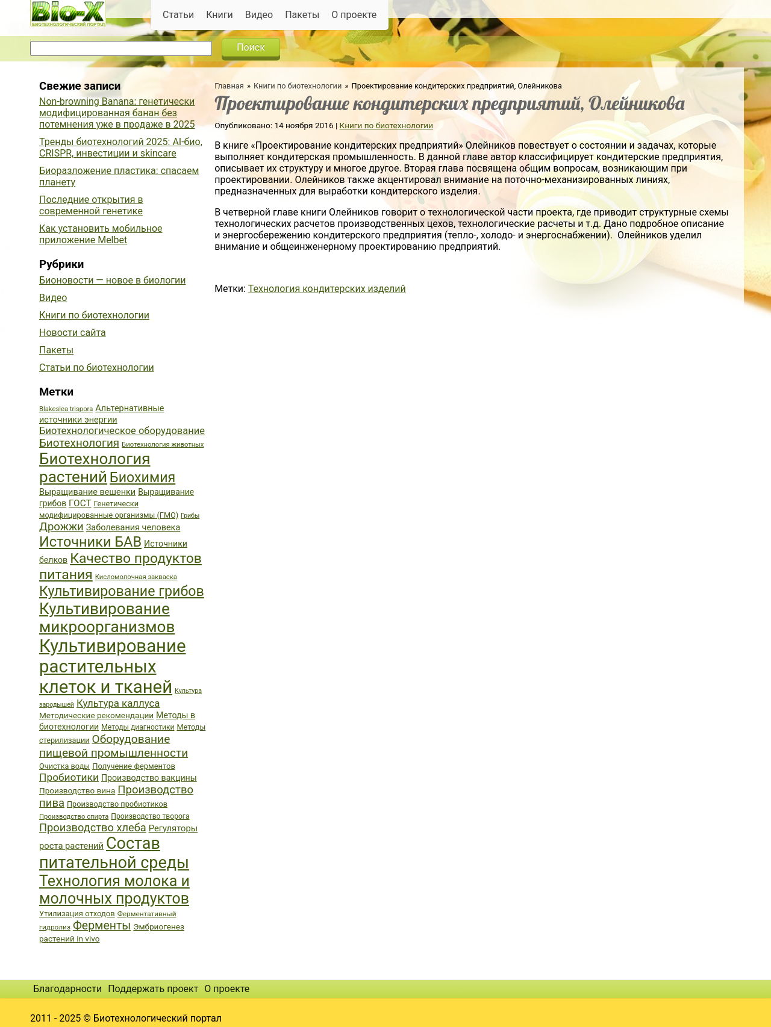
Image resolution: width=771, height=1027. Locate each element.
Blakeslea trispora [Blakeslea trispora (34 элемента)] (66, 409)
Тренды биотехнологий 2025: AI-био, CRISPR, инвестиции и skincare (120, 147)
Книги (219, 14)
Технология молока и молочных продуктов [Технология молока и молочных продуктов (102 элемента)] (114, 889)
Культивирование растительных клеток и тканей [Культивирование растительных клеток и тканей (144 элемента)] (112, 666)
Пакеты (302, 14)
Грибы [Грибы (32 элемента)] (190, 516)
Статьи (178, 14)
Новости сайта (72, 332)
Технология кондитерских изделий (327, 288)
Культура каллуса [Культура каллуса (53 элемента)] (118, 703)
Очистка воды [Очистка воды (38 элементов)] (64, 766)
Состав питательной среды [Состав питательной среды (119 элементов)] (114, 853)
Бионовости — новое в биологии (112, 280)
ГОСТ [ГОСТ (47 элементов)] (80, 503)
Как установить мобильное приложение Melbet (101, 234)
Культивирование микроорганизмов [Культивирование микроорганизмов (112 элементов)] (107, 618)
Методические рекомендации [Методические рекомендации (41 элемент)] (96, 715)
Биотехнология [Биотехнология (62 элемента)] (79, 443)
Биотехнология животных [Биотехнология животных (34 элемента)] (163, 444)
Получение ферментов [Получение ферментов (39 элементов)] (133, 766)
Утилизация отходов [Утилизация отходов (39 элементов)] (77, 913)
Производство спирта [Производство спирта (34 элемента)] (73, 817)
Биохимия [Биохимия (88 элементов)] (142, 477)
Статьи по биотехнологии (96, 367)
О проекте (353, 14)
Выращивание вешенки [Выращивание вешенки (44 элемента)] (87, 492)
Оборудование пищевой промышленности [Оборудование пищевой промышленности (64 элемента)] (113, 746)
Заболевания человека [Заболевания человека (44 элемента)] (133, 528)
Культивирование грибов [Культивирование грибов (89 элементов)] (121, 591)
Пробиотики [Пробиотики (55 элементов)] (69, 777)
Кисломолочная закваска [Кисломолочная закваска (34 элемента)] (136, 577)
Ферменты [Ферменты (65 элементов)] (102, 925)
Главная (229, 85)
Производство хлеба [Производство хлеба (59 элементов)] (92, 827)
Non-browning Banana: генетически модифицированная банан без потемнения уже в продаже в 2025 (117, 113)
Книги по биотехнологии (298, 85)
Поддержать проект (153, 988)
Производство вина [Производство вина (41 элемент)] (77, 790)
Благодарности (67, 988)
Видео (259, 14)
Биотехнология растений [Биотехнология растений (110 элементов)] (95, 468)
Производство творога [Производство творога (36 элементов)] (150, 816)
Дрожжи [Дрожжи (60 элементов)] (61, 526)
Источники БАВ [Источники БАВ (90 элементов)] (90, 541)
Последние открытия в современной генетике (91, 205)
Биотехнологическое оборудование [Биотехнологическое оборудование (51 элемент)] (122, 430)
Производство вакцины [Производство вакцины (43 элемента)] (149, 778)
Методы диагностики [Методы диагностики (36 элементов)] (137, 727)
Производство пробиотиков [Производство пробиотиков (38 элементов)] (117, 803)
